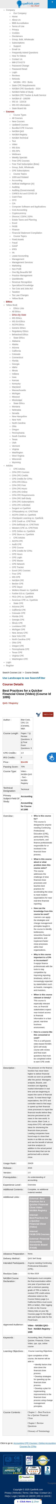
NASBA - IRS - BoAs (23, 82)
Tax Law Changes (20, 295)
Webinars (16, 154)
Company (10, 10)
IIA (13, 252)
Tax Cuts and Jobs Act (22, 288)
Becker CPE (17, 583)
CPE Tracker (18, 567)
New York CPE (19, 636)
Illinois (15, 370)
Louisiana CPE (19, 626)
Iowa (14, 377)
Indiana (15, 374)
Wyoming (16, 462)
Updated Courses (20, 125)
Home (14, 16)
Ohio (14, 426)
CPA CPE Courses (20, 472)
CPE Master (17, 560)
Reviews (16, 75)
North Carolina (18, 423)
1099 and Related (20, 177)
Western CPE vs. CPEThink (25, 528)
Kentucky (16, 383)
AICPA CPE (17, 541)
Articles (9, 465)
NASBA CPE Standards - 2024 (26, 88)
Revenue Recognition (22, 282)
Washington (17, 452)
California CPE (19, 610)
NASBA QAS (18, 131)
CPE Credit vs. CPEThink (24, 521)
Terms (25, 1493)
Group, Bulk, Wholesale (23, 39)
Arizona (15, 347)
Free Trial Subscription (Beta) (25, 164)
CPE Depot (17, 587)
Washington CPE (20, 659)
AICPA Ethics (18, 324)
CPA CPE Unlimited (21, 505)
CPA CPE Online (19, 492)
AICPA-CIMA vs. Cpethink (24, 515)
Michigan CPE (18, 629)
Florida (15, 361)
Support (17, 46)
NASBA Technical (20, 138)
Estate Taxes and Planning (24, 220)
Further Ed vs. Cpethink (23, 593)
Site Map (34, 1493)
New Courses (18, 121)
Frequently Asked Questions (25, 52)
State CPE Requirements (23, 85)
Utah (14, 442)
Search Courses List (12, 672)
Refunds (16, 79)
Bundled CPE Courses (22, 128)
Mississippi (17, 400)
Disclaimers (17, 36)
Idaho (14, 367)
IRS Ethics (17, 318)
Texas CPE (17, 652)
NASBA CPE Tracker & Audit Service (29, 95)
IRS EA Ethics (18, 321)
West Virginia (18, 456)
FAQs (7, 1496)
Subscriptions (18, 43)
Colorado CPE (18, 613)
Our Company (19, 13)
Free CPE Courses (20, 161)
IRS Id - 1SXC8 (19, 102)
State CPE (18, 603)
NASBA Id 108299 (27, 1496)
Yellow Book (17, 298)
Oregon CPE (18, 646)
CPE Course (18, 547)
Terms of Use (18, 26)
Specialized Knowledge (23, 285)
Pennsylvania (18, 433)
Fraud (14, 243)
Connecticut (17, 357)
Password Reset (19, 69)
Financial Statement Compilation (27, 233)
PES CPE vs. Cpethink (22, 597)
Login (14, 72)
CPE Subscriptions (20, 170)
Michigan (16, 393)
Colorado (16, 354)
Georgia (15, 364)
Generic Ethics (19, 328)
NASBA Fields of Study (22, 92)
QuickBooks (17, 279)
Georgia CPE (18, 619)
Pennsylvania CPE (20, 649)
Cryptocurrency (19, 213)
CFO (14, 200)
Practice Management (22, 275)
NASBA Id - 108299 (21, 98)
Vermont (16, 446)
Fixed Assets (18, 239)
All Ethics (16, 311)
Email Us (16, 49)
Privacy (15, 29)
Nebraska (16, 410)
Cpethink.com (36, 1489)
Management (18, 259)
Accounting (17, 180)
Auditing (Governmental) (23, 190)
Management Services (22, 262)
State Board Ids (19, 108)
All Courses (17, 118)
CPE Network (18, 564)
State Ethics (19, 338)
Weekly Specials (19, 157)
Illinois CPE (17, 623)
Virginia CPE (18, 656)
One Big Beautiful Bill (22, 272)
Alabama (16, 341)
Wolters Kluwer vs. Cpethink (25, 590)
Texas (14, 439)
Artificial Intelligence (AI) (23, 184)
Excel (14, 223)
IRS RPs (16, 151)
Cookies (16, 33)
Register (10, 665)
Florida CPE (17, 616)
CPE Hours (17, 554)
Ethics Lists (18, 308)
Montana (16, 406)
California (16, 351)
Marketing (16, 265)
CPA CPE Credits (20, 475)
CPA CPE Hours (19, 488)
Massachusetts (19, 390)
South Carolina (19, 436)
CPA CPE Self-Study (21, 498)
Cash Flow (17, 197)
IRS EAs (16, 147)
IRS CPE (16, 577)
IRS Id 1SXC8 (43, 1496)
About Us (16, 20)
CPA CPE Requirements (23, 495)
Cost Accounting (19, 210)
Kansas (15, 380)
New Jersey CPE (20, 633)
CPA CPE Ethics (19, 482)
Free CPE (16, 574)
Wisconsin (17, 459)
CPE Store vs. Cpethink (23, 534)
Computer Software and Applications (29, 206)
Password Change (20, 66)
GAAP (15, 246)
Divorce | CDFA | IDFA (22, 216)
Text (14, 141)
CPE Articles (19, 469)
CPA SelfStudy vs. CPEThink (25, 524)
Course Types (19, 115)
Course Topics (20, 174)
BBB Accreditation (20, 23)
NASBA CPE (18, 580)
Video (14, 144)
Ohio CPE (16, 642)
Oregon (15, 429)
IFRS (14, 249)
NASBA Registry (19, 134)
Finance (15, 229)
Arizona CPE (18, 606)
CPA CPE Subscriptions (23, 501)
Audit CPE (17, 544)
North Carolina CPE (21, 639)
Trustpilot (51, 1483)
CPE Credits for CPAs (22, 479)
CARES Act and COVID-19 (24, 193)
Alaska (15, 344)
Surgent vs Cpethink (21, 508)
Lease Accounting (20, 256)
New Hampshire (19, 416)
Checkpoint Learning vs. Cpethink (27, 518)
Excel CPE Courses (21, 570)
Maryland (16, 387)
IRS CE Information (21, 105)
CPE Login (17, 557)
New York (16, 420)
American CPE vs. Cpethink (25, 600)
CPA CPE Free (19, 485)
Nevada (15, 413)
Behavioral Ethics (20, 334)
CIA (13, 203)
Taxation (16, 292)
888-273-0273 (18, 62)
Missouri (16, 397)
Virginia (15, 449)
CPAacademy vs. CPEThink (25, 511)
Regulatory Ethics (20, 331)
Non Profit (16, 269)
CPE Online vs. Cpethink (23, 531)
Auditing (16, 187)
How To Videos (19, 56)
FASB (14, 226)
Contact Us (17, 59)
